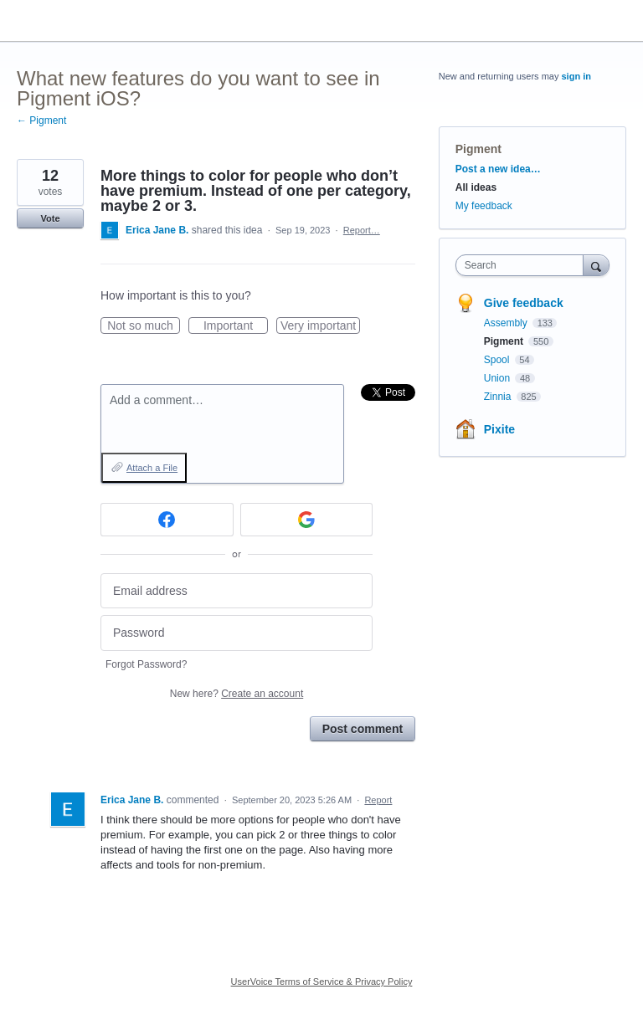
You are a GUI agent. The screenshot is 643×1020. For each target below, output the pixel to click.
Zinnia (499, 396)
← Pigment (41, 120)
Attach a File (151, 468)
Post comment (362, 729)
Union (498, 378)
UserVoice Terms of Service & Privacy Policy (322, 981)
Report (378, 800)
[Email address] (236, 591)
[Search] (596, 264)
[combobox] (523, 265)
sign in (576, 76)
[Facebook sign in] (167, 519)
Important (235, 326)
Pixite (499, 429)
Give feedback (523, 303)
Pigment (478, 149)
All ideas (475, 187)
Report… (361, 230)
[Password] (236, 633)
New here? (236, 694)
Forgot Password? (146, 664)
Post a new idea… (498, 169)
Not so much (143, 326)
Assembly (507, 323)
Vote (49, 218)
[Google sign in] (306, 519)
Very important (320, 326)
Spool (498, 360)
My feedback (483, 206)
